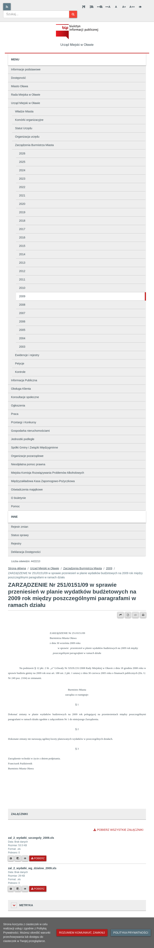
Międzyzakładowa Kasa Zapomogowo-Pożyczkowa (43, 481)
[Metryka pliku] (11, 858)
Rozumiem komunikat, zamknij (82, 932)
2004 (22, 338)
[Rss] (7, 6)
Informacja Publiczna (24, 380)
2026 (22, 153)
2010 (22, 287)
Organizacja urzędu (27, 136)
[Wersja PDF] (128, 615)
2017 (22, 229)
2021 (22, 195)
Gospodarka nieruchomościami (30, 430)
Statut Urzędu (23, 128)
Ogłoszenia (18, 405)
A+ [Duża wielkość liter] (124, 6)
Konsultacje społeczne (25, 397)
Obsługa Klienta (21, 388)
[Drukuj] (143, 615)
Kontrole (20, 371)
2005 (22, 329)
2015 (22, 245)
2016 (22, 237)
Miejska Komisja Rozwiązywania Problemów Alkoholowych (47, 472)
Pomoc (15, 506)
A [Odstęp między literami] (107, 6)
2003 (22, 346)
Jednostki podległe (22, 439)
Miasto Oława (19, 86)
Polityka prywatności (130, 932)
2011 (22, 279)
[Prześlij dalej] (121, 615)
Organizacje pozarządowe (27, 455)
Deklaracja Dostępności (26, 552)
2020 (22, 203)
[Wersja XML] (135, 615)
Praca (14, 413)
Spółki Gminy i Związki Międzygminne (34, 447)
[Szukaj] (73, 14)
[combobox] (36, 14)
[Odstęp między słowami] (100, 6)
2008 (22, 304)
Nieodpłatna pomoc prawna (28, 464)
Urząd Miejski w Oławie (25, 103)
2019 (22, 212)
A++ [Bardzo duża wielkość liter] (132, 6)
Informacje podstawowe (26, 69)
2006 (22, 321)
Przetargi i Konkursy (23, 422)
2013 (22, 262)
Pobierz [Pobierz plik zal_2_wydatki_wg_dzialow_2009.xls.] (38, 888)
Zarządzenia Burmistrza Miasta (34, 145)
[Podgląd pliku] (25, 858)
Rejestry (16, 543)
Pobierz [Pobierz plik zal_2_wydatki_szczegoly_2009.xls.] (38, 858)
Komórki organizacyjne (29, 119)
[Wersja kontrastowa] (140, 6)
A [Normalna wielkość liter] (116, 6)
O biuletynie (18, 498)
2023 (22, 178)
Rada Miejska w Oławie (25, 94)
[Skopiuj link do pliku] (18, 858)
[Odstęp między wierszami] (92, 6)
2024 (22, 170)
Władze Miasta (24, 111)
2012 (22, 271)
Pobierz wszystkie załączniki (118, 829)
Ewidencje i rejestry (27, 355)
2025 (22, 161)
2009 (22, 296)
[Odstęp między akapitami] (84, 6)
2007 (22, 313)
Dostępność (18, 77)
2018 (22, 220)
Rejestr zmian (19, 526)
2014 (22, 254)
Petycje (19, 363)
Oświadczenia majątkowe (27, 489)
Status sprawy (20, 535)
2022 (22, 187)
